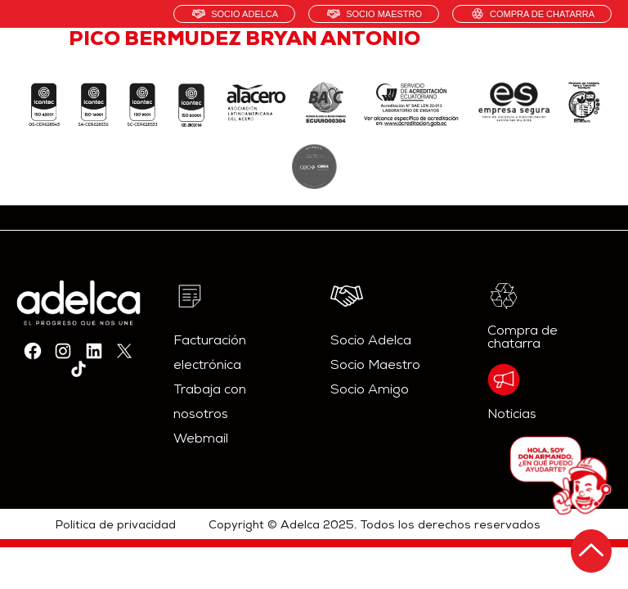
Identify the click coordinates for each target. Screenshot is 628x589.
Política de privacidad (116, 526)
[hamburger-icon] (593, 61)
